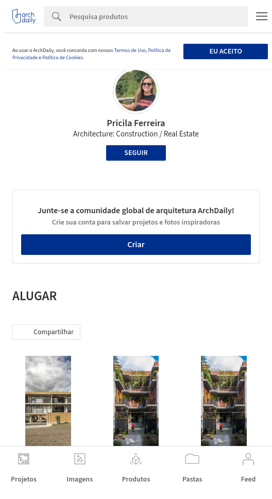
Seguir (135, 153)
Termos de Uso (129, 50)
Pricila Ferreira (136, 123)
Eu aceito (225, 51)
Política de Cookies (62, 57)
